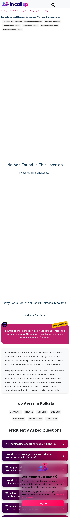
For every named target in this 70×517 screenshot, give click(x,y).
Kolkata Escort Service (49, 25)
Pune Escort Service (30, 25)
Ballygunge (15, 412)
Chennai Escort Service (11, 25)
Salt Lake (42, 412)
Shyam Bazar (35, 418)
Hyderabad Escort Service (12, 30)
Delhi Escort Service (52, 21)
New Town (52, 418)
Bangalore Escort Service (12, 21)
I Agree (43, 503)
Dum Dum (55, 412)
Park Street (18, 418)
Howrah (29, 412)
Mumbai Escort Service (33, 21)
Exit (43, 509)
